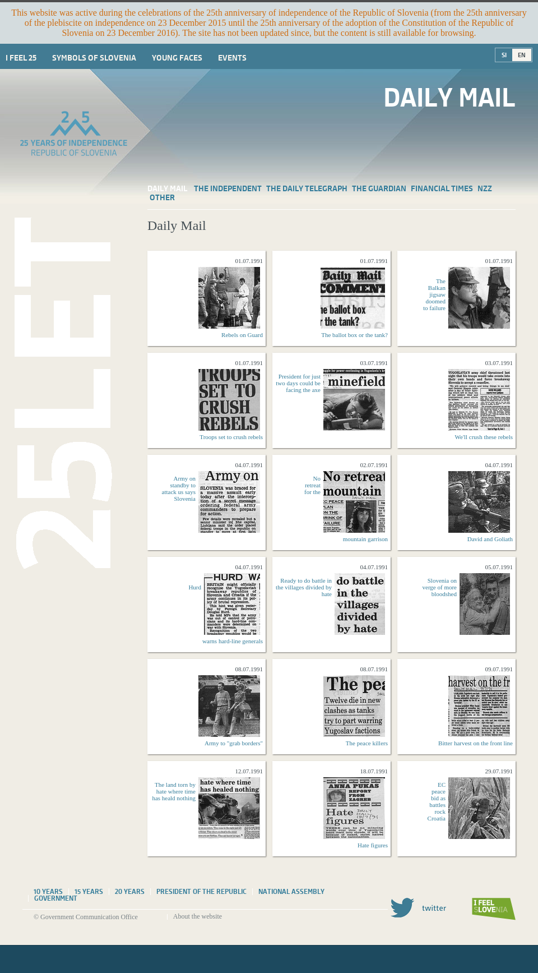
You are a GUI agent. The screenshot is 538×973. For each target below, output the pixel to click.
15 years (89, 892)
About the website (197, 916)
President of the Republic (201, 892)
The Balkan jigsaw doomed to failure (434, 294)
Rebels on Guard (242, 334)
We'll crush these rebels (484, 437)
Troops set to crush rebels (231, 437)
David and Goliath (490, 539)
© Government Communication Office (86, 917)
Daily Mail (167, 188)
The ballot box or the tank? (354, 334)
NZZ (484, 188)
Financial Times (442, 188)
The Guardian (379, 188)
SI (504, 55)
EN (522, 55)
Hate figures (373, 845)
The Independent (228, 188)
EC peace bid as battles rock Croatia (437, 801)
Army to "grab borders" (234, 743)
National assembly (291, 892)
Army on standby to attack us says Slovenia (179, 488)
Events (232, 57)
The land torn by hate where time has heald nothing (174, 791)
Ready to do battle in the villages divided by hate (304, 587)
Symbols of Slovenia (94, 57)
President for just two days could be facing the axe (298, 383)
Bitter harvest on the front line (475, 743)
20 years (130, 892)
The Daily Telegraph (306, 188)
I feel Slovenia (494, 909)
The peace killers (367, 743)
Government (55, 898)
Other (162, 197)
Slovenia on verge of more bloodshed (440, 587)
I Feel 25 (21, 57)
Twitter (418, 907)
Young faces (177, 57)
